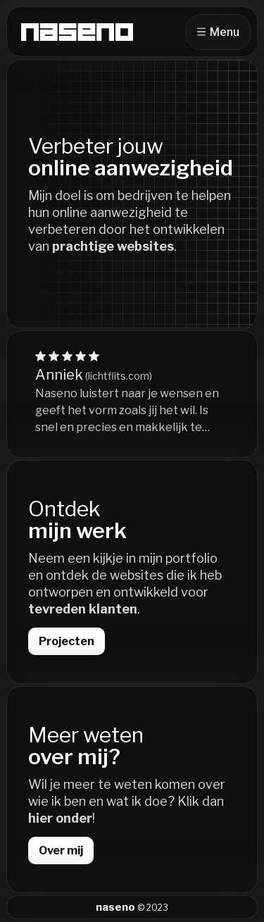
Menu (218, 32)
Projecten (66, 641)
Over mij (61, 850)
